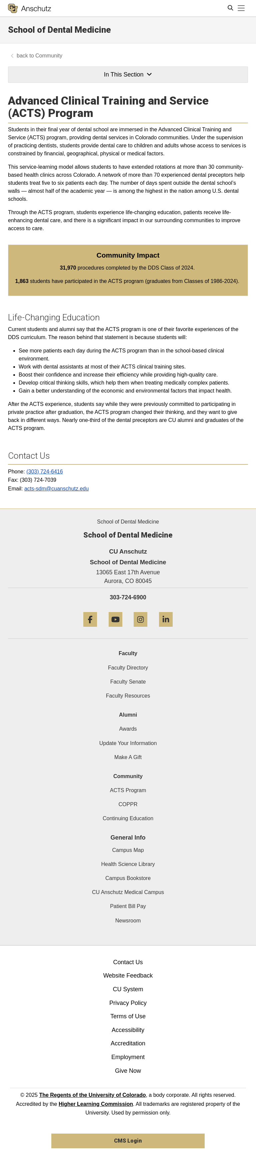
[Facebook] (90, 629)
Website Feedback (128, 975)
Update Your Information (128, 743)
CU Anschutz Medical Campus (128, 892)
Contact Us (128, 962)
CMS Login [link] (128, 1141)
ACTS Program (128, 790)
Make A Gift (128, 757)
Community (48, 55)
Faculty (128, 653)
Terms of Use (128, 1016)
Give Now (128, 1070)
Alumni (128, 715)
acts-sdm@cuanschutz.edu (56, 488)
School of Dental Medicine (59, 30)
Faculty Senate (128, 682)
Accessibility (128, 1030)
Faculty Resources (128, 696)
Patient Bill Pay (128, 906)
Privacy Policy (128, 1003)
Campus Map (128, 850)
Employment (128, 1057)
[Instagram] (140, 629)
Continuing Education (128, 818)
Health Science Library (128, 864)
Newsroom (128, 920)
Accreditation (128, 1043)
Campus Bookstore (128, 878)
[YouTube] (115, 629)
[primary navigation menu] (241, 8)
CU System (128, 989)
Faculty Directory (128, 668)
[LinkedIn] (166, 629)
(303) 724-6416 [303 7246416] (44, 471)
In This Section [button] (128, 74)
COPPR (128, 804)
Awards (128, 729)
